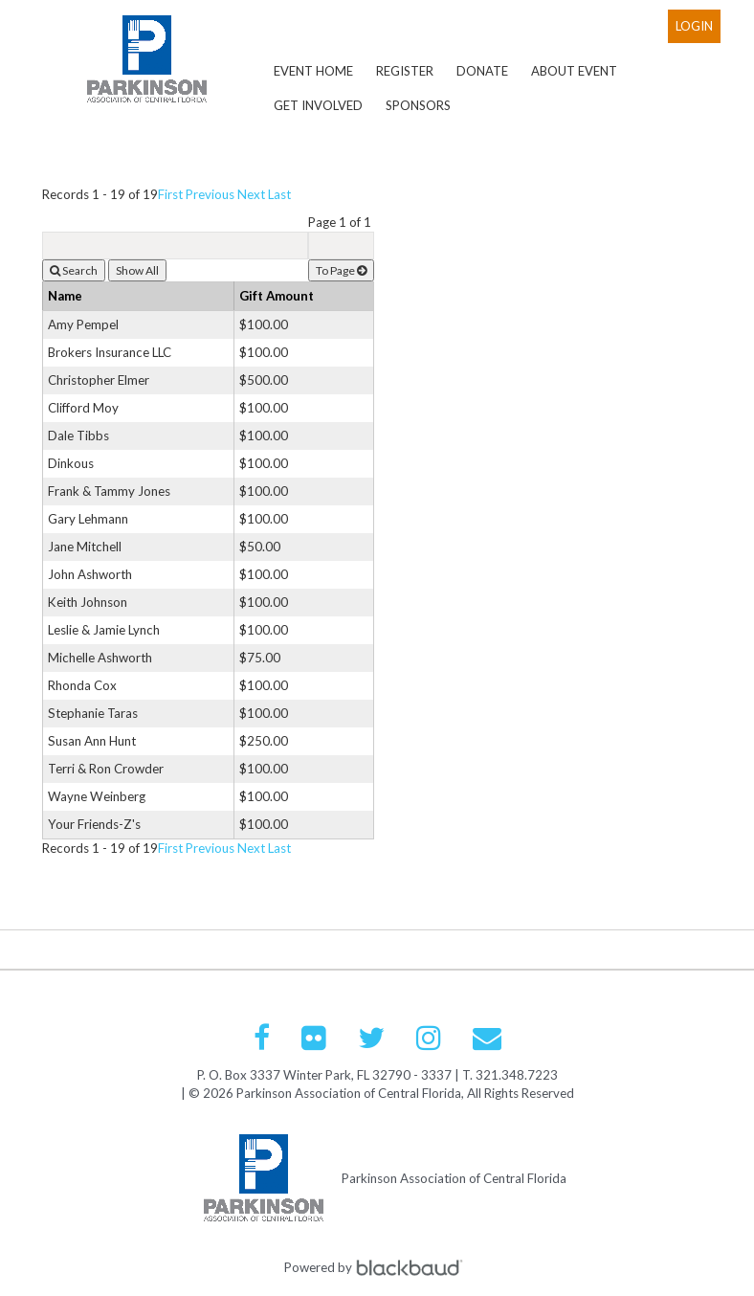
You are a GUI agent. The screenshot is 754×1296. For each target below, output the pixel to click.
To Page (341, 270)
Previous (210, 194)
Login (694, 26)
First (170, 194)
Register (404, 70)
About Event (574, 70)
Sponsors (418, 105)
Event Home (313, 70)
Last (279, 194)
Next (251, 194)
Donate (482, 70)
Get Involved (318, 105)
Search (74, 270)
